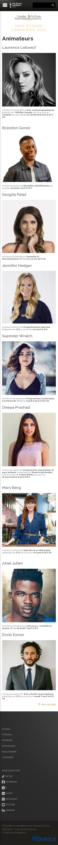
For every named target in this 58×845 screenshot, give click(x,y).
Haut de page (47, 704)
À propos (7, 734)
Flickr (7, 793)
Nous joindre (9, 752)
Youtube (8, 804)
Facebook (9, 782)
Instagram (9, 799)
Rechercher (53, 5)
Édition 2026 (8, 746)
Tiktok (7, 776)
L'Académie (8, 757)
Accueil (6, 729)
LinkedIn (8, 810)
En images (7, 740)
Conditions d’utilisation (14, 832)
